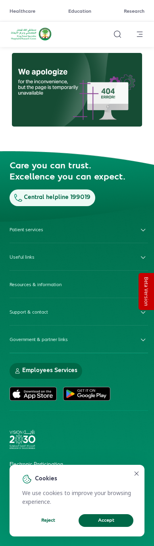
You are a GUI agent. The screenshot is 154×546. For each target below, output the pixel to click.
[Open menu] (139, 34)
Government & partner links (79, 340)
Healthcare (22, 11)
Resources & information (79, 285)
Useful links (79, 257)
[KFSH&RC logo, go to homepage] (31, 39)
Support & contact (79, 312)
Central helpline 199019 (52, 197)
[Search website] (117, 34)
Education (79, 11)
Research (134, 11)
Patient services (79, 230)
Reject (48, 520)
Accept (106, 520)
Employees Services (45, 371)
